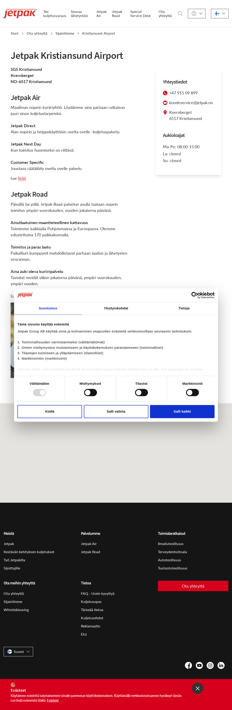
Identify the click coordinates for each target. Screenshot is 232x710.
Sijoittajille (12, 568)
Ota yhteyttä (165, 14)
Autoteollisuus (169, 560)
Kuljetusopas (91, 601)
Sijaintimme (13, 601)
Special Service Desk (140, 14)
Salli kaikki (182, 411)
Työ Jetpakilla (14, 560)
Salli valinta (116, 411)
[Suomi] (220, 14)
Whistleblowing (16, 609)
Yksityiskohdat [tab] (116, 308)
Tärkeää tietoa (92, 609)
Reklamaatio (90, 626)
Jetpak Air (101, 14)
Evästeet (53, 700)
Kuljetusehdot (92, 618)
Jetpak (9, 543)
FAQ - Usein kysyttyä (97, 593)
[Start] (20, 13)
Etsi (84, 634)
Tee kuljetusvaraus (54, 14)
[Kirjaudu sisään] (196, 14)
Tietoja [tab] (184, 308)
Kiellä (49, 411)
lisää (22, 178)
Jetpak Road (117, 14)
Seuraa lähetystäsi (79, 14)
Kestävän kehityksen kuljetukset (29, 552)
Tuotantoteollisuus (172, 568)
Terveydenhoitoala (172, 552)
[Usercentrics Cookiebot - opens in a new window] (195, 295)
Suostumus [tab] (48, 308)
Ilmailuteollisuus (171, 543)
